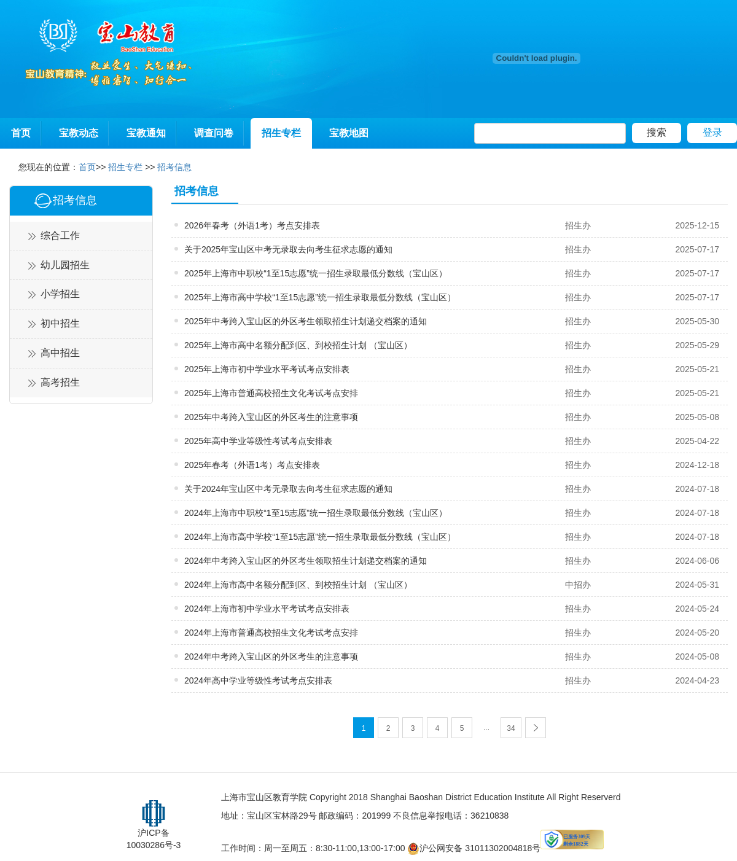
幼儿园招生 (65, 265)
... (486, 727)
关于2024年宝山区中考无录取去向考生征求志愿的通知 (288, 489)
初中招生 (60, 323)
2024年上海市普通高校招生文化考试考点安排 (271, 632)
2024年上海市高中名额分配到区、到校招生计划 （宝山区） (298, 585)
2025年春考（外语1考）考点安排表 (252, 465)
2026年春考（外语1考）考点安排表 (252, 225)
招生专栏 (281, 133)
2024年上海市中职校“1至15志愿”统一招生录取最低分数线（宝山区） (315, 513)
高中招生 (60, 353)
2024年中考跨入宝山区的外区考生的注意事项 (271, 656)
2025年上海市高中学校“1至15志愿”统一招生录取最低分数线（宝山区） (320, 297)
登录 (712, 132)
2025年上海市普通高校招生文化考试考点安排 (271, 393)
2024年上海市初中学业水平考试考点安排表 (266, 609)
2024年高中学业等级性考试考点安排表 (258, 680)
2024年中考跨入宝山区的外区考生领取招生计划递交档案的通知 (305, 561)
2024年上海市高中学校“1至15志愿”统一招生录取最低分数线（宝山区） (320, 537)
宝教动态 (78, 133)
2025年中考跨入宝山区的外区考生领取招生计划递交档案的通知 (305, 321)
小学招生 (60, 294)
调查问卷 (213, 133)
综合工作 (60, 235)
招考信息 (174, 167)
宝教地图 (348, 133)
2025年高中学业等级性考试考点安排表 (258, 441)
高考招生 (60, 382)
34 (511, 728)
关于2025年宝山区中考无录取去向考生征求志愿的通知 (288, 249)
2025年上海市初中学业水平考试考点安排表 (266, 369)
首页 (21, 133)
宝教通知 (146, 133)
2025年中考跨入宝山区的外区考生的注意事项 (271, 417)
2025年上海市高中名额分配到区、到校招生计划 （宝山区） (298, 345)
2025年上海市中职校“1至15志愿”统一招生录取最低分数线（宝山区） (315, 273)
